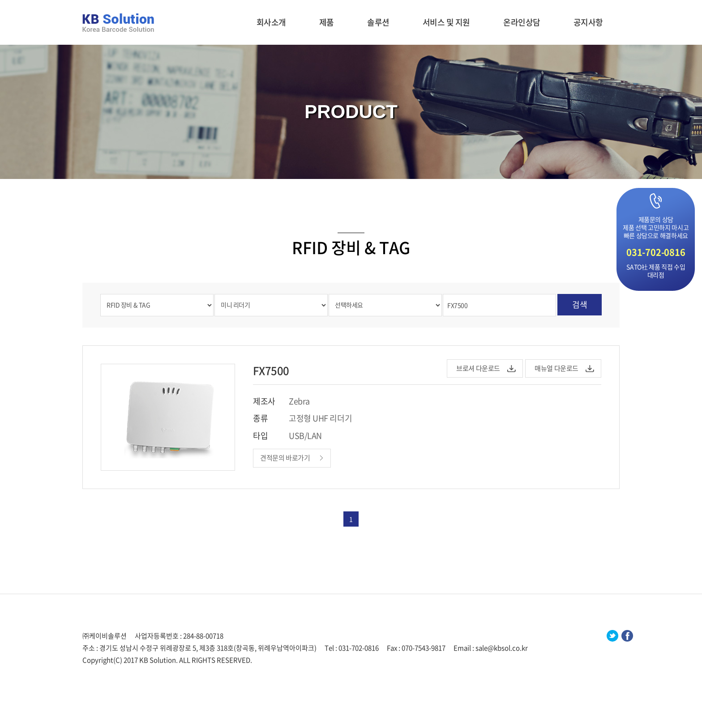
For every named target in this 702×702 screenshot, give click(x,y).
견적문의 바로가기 (285, 458)
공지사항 (588, 22)
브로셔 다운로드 (478, 368)
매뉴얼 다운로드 (556, 368)
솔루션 (378, 22)
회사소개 (271, 22)
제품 (326, 22)
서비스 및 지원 (446, 22)
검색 (579, 304)
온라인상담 (521, 22)
